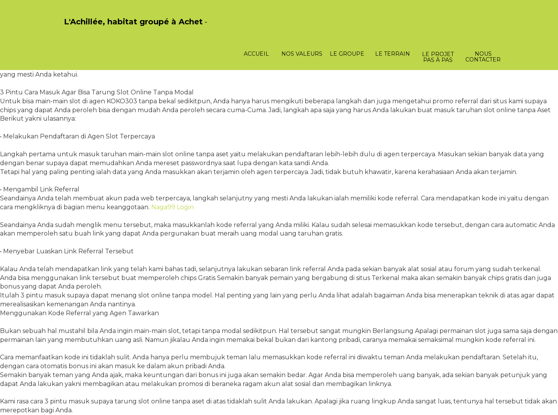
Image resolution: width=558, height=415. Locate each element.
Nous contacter (483, 56)
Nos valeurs (301, 53)
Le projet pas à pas (438, 57)
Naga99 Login (172, 207)
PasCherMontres (84, 30)
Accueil (256, 53)
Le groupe (347, 53)
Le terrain (392, 53)
